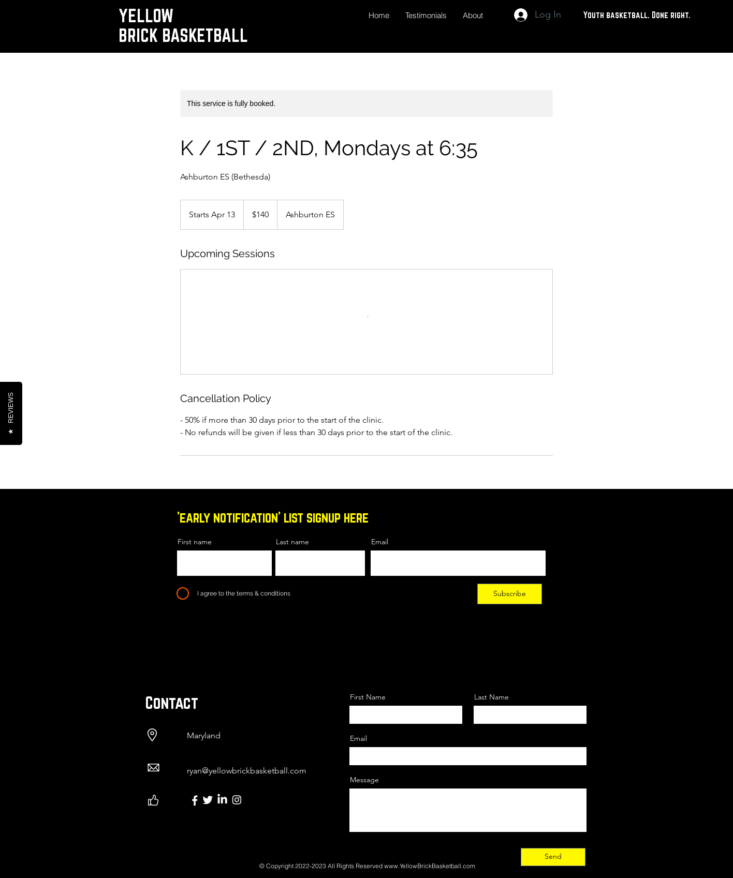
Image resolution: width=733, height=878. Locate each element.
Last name (292, 541)
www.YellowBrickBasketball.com (429, 866)
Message (364, 779)
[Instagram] (237, 800)
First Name (368, 697)
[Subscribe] (509, 594)
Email (379, 541)
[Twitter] (208, 800)
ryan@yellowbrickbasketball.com (246, 771)
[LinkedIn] (222, 800)
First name (195, 541)
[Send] (553, 857)
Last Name (491, 697)
